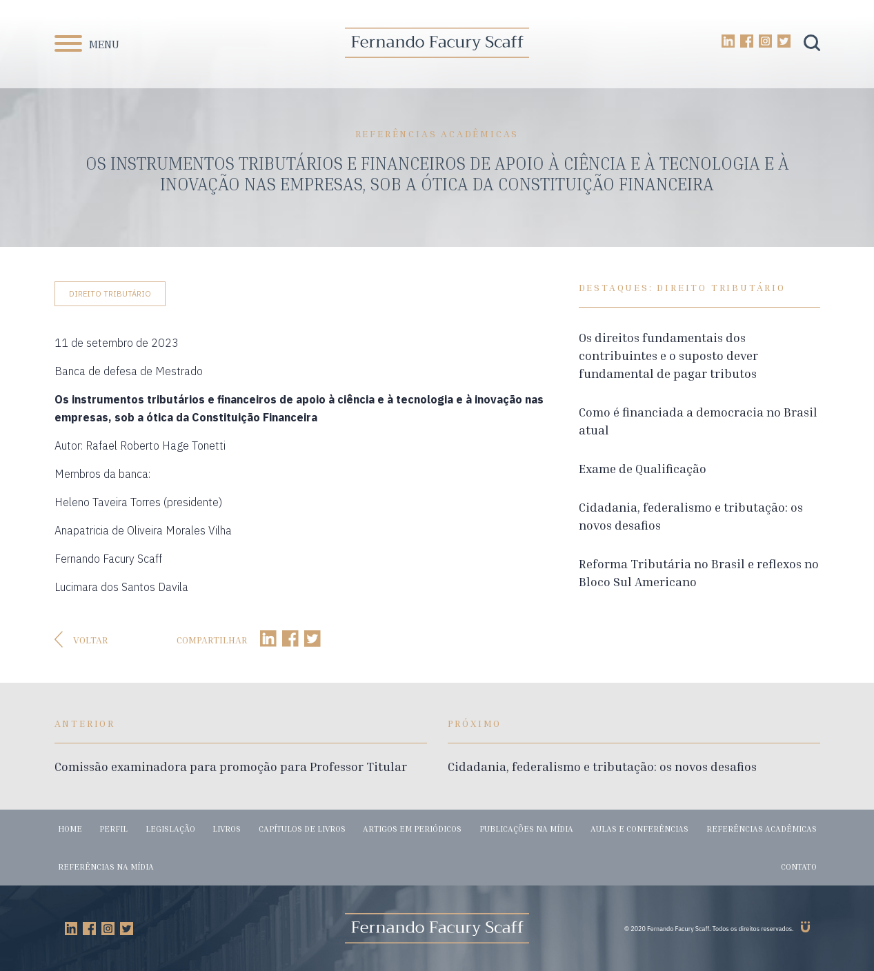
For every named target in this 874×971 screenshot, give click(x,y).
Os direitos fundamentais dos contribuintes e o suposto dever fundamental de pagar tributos (668, 355)
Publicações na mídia (526, 828)
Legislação (170, 828)
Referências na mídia (106, 866)
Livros (226, 828)
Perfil (113, 828)
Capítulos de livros (302, 828)
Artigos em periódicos (412, 828)
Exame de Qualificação (642, 468)
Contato (799, 866)
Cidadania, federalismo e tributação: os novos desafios (602, 766)
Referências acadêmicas (761, 828)
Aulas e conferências (639, 828)
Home (70, 828)
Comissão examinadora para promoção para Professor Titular (230, 766)
